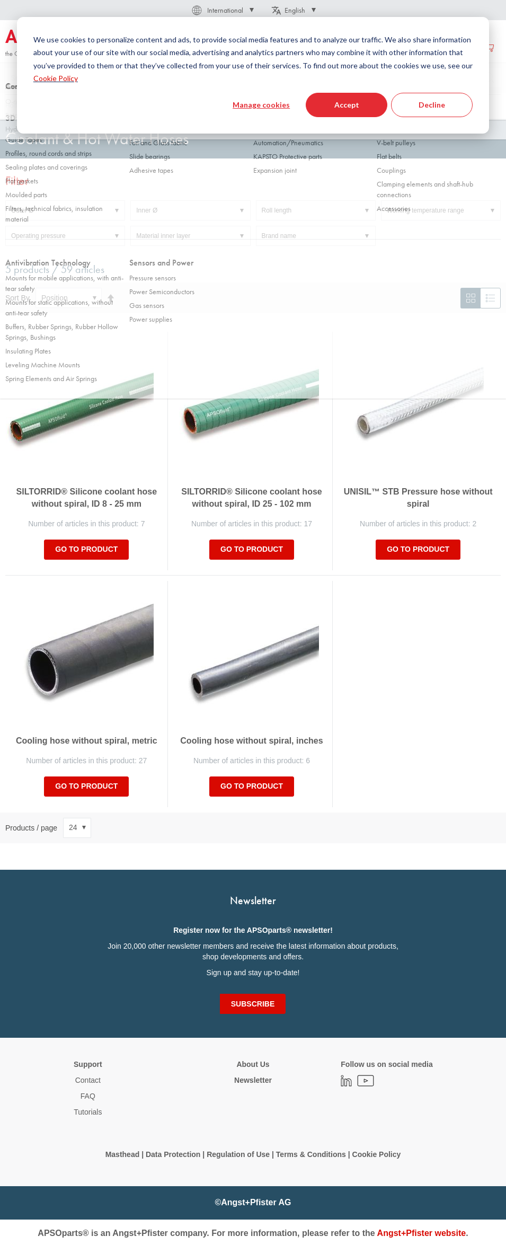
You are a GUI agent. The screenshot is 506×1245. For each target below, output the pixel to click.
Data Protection (173, 1154)
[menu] (238, 47)
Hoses (138, 105)
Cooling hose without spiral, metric (86, 740)
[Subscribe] (253, 1004)
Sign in (397, 47)
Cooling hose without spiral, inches (251, 740)
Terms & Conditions (311, 1154)
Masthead (122, 1154)
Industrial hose (184, 105)
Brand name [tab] (279, 236)
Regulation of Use (238, 1154)
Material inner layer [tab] (163, 236)
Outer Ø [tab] (22, 210)
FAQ (88, 1096)
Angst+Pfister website (421, 1233)
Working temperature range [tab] (425, 210)
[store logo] (50, 43)
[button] (222, 10)
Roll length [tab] (277, 210)
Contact (88, 1080)
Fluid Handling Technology (76, 105)
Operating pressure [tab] (38, 236)
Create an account (448, 47)
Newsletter (253, 1080)
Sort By (17, 298)
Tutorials (88, 1112)
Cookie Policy (376, 1154)
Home (13, 105)
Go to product (86, 549)
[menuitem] (156, 47)
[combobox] (253, 78)
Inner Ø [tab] (146, 210)
